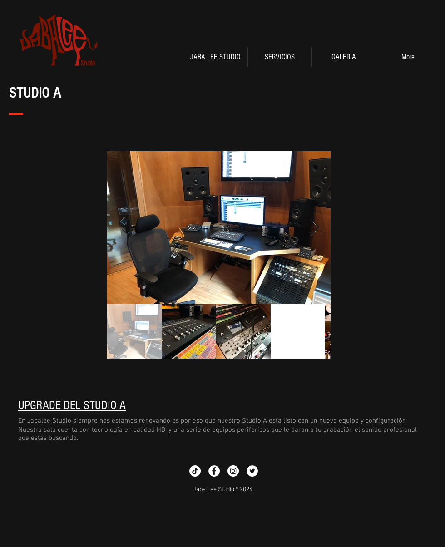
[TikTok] (195, 471)
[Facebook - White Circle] (214, 471)
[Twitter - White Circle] (252, 471)
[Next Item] (315, 228)
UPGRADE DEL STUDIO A (72, 405)
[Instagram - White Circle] (233, 471)
